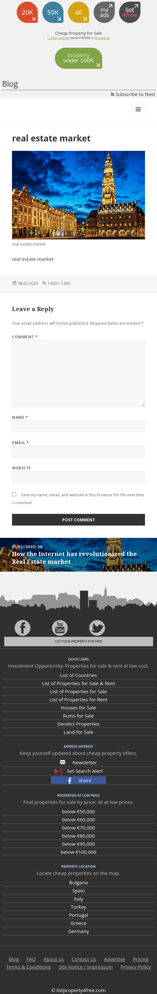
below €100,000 (78, 852)
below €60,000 (78, 819)
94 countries (102, 38)
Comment (25, 337)
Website (21, 468)
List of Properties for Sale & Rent (78, 683)
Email (20, 442)
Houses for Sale (78, 707)
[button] (78, 780)
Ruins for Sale (78, 715)
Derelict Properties (78, 724)
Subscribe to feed (133, 94)
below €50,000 (78, 811)
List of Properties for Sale (78, 691)
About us (53, 959)
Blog (10, 83)
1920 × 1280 (59, 283)
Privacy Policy (136, 967)
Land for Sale (78, 732)
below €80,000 (78, 835)
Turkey (78, 906)
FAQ (31, 959)
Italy (78, 898)
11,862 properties (58, 38)
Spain (78, 890)
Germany (78, 931)
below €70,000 (78, 827)
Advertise (114, 959)
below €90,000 (78, 844)
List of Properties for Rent (79, 699)
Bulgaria (78, 882)
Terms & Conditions (28, 967)
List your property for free (79, 641)
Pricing (140, 959)
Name (20, 417)
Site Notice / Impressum (85, 967)
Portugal (78, 915)
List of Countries (78, 675)
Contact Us (84, 959)
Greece (78, 923)
